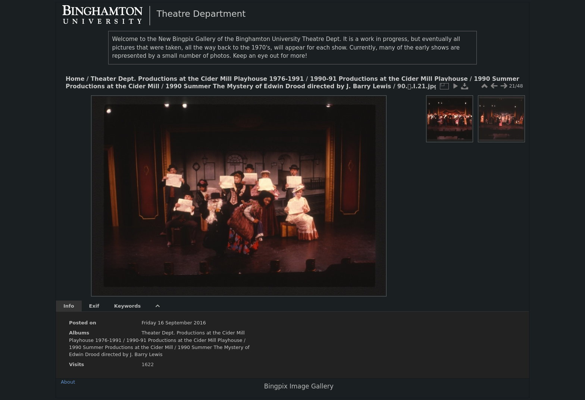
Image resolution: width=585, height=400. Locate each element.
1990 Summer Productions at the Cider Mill (122, 347)
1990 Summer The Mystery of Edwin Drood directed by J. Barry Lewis (278, 86)
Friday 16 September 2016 (173, 323)
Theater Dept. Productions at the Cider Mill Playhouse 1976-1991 (197, 79)
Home (75, 79)
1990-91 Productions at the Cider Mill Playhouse (389, 79)
